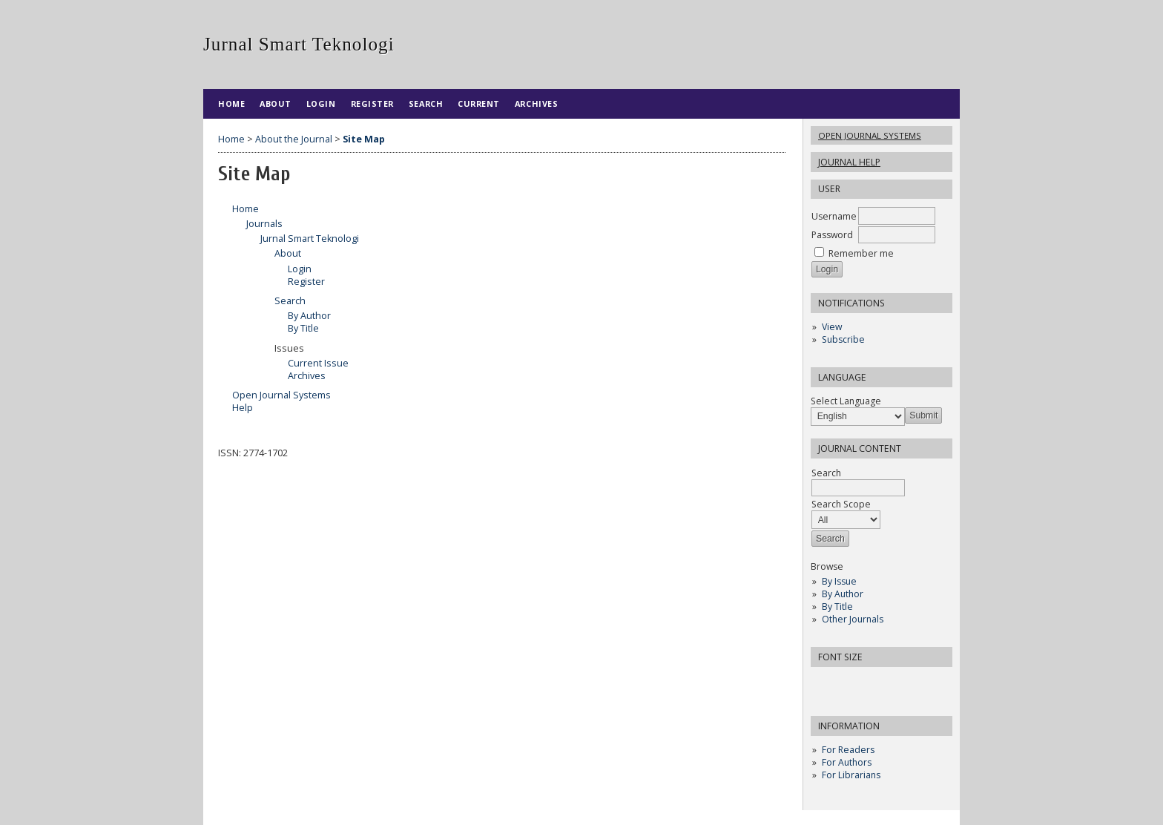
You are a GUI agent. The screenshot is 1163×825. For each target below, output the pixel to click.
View (832, 327)
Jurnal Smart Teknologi (309, 238)
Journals (264, 223)
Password (832, 235)
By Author (842, 594)
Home (231, 103)
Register (372, 103)
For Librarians (851, 775)
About (275, 103)
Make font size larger (871, 682)
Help (242, 407)
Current (479, 103)
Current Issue (318, 363)
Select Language (846, 401)
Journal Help (849, 162)
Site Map (364, 139)
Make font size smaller (824, 682)
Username (834, 216)
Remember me (861, 253)
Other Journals (852, 619)
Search (426, 103)
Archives (536, 103)
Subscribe (843, 339)
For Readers (848, 749)
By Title (837, 606)
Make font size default (847, 682)
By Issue (839, 581)
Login (321, 103)
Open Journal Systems (869, 135)
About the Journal (293, 139)
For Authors (847, 762)
